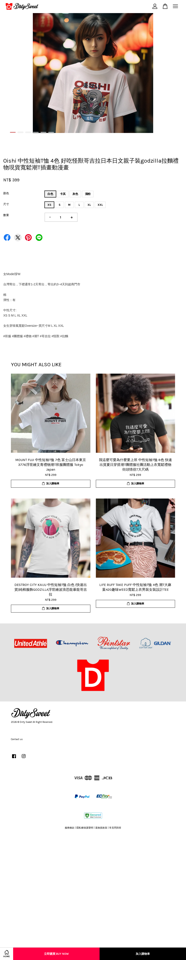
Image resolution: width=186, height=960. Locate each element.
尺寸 (6, 204)
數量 (6, 215)
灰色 (75, 194)
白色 (50, 194)
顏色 (6, 193)
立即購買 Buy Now (56, 953)
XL (89, 204)
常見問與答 (115, 827)
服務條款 (69, 827)
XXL (100, 204)
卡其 (63, 194)
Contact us (17, 739)
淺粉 (88, 194)
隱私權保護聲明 (84, 827)
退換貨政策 (101, 827)
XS (49, 204)
